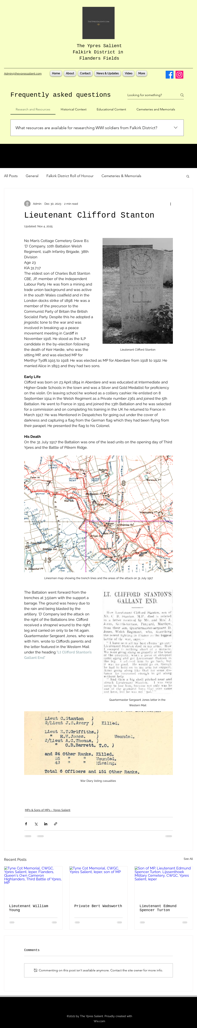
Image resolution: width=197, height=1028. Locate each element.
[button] (188, 176)
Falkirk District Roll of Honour (69, 176)
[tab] (32, 109)
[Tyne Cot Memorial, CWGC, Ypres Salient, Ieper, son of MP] (99, 882)
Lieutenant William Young (28, 908)
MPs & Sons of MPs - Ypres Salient (47, 810)
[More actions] (170, 203)
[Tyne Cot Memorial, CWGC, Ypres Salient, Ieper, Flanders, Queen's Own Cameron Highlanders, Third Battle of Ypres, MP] (33, 882)
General (32, 176)
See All (188, 858)
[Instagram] (179, 75)
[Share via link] (55, 824)
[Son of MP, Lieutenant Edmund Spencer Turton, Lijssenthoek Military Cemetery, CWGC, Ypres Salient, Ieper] (164, 882)
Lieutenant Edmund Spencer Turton (158, 908)
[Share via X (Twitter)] (36, 824)
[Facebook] (169, 75)
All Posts (11, 176)
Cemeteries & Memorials (121, 176)
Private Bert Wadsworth (98, 906)
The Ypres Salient (99, 46)
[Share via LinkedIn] (46, 824)
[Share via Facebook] (26, 824)
